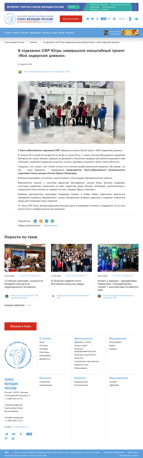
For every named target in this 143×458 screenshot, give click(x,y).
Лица (41, 342)
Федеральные (81, 382)
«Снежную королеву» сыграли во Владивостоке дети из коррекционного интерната (23, 283)
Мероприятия (118, 378)
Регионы (25, 32)
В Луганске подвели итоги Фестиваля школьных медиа (67, 282)
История (43, 345)
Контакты (70, 32)
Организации (45, 385)
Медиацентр (35, 32)
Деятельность (83, 338)
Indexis (136, 456)
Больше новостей (17, 305)
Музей (61, 32)
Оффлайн (114, 385)
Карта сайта (133, 452)
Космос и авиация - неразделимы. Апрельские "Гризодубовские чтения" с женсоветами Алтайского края (118, 285)
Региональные (81, 385)
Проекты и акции (50, 32)
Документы (44, 359)
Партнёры (44, 352)
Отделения (44, 382)
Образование (50, 225)
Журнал (113, 349)
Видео (112, 345)
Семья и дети (80, 345)
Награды (43, 349)
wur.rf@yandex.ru (20, 427)
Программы (45, 355)
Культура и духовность (30, 276)
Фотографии (115, 342)
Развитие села (81, 364)
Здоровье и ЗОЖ (82, 342)
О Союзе (8, 32)
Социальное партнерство (86, 361)
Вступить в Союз (71, 18)
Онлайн (113, 382)
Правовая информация (114, 452)
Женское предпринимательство (85, 350)
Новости (16, 32)
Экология (78, 358)
